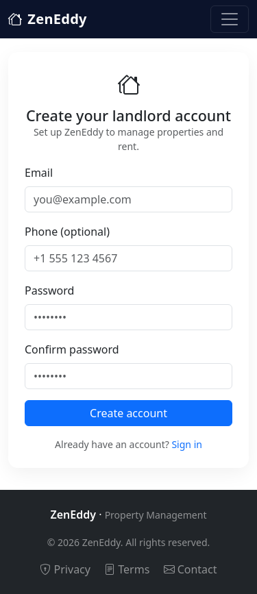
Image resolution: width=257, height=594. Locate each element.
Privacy (65, 569)
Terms (126, 569)
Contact (190, 569)
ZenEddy (47, 19)
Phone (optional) (67, 231)
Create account (128, 413)
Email (39, 172)
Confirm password (72, 349)
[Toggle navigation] (229, 19)
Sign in (186, 444)
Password (49, 290)
